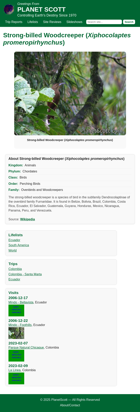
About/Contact (70, 405)
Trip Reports (13, 22)
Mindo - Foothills (20, 325)
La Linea (14, 370)
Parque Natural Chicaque (26, 347)
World (12, 250)
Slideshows (74, 22)
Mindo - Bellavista (20, 302)
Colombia (15, 269)
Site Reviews (52, 22)
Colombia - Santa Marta (25, 274)
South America (18, 245)
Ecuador (14, 240)
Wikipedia (27, 219)
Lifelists (32, 22)
